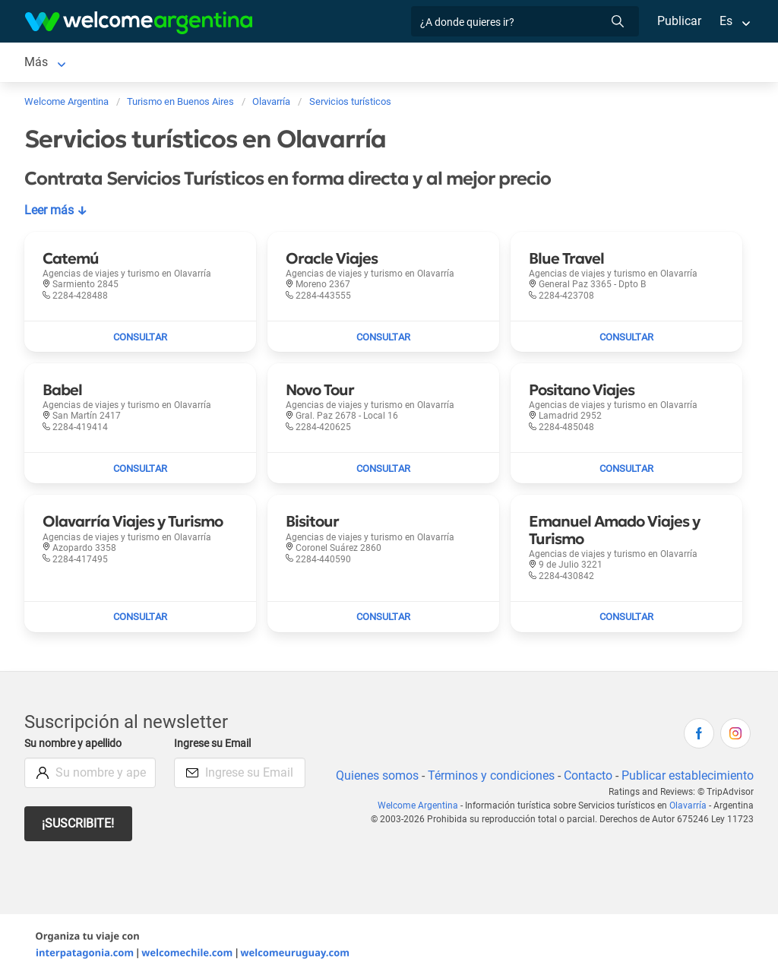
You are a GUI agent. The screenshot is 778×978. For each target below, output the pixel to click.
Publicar (678, 21)
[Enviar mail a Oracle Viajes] (383, 336)
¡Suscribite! (78, 823)
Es (725, 21)
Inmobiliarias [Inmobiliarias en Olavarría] (425, 62)
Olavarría (690, 805)
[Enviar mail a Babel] (140, 468)
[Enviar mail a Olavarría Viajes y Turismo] (140, 617)
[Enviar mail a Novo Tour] (383, 468)
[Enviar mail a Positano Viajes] (626, 468)
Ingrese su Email (214, 743)
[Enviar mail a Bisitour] (383, 617)
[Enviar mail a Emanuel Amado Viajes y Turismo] (626, 617)
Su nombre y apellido (76, 743)
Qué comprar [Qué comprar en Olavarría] (514, 62)
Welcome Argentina (421, 805)
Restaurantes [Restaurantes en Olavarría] (336, 62)
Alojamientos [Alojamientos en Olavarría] (126, 62)
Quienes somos (372, 775)
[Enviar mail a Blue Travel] (626, 336)
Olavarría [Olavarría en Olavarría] (48, 62)
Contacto (586, 775)
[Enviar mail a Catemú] (140, 336)
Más (578, 62)
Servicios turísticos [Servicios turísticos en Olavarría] (231, 62)
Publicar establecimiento (687, 775)
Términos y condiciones (488, 775)
